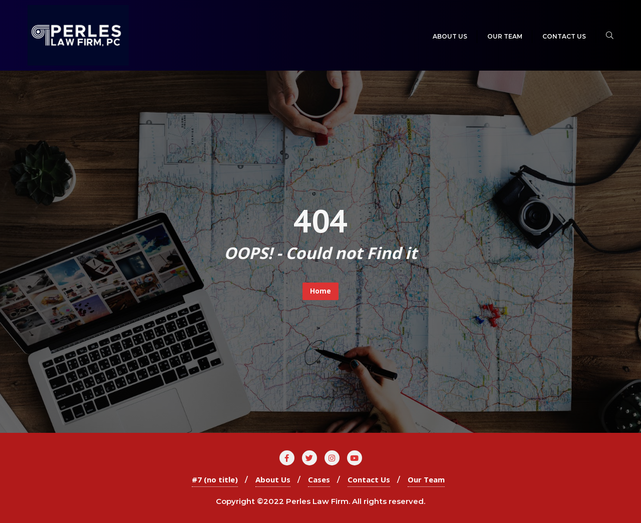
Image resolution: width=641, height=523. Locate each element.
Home (320, 291)
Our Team (426, 479)
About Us (272, 479)
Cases (319, 479)
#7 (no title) (215, 479)
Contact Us (369, 479)
